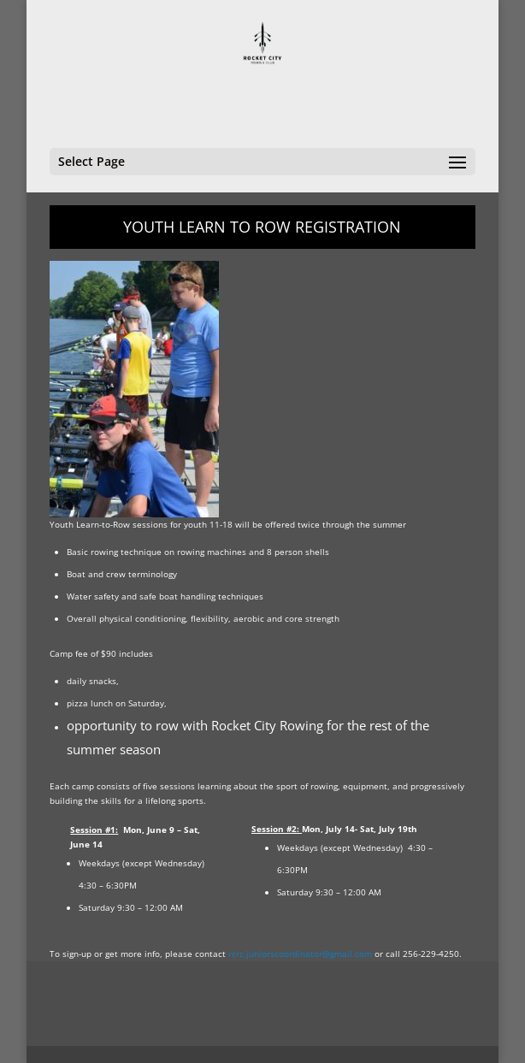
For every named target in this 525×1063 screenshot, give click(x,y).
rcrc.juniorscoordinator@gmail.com (300, 954)
